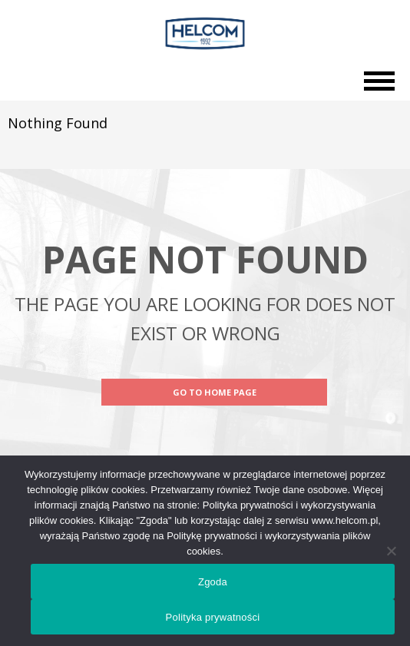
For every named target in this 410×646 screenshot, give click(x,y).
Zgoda (212, 582)
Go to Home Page (214, 392)
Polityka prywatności (213, 617)
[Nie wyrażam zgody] (390, 550)
